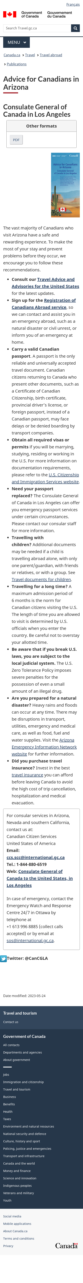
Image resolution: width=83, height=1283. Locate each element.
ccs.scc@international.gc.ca (36, 857)
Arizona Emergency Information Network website (44, 747)
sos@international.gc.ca (30, 940)
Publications (17, 64)
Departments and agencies (22, 1052)
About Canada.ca (15, 1231)
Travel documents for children (41, 579)
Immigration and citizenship (23, 1082)
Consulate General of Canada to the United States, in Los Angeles (40, 878)
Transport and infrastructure (23, 1156)
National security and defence (24, 1134)
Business (9, 1097)
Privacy (8, 1246)
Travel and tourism (16, 1089)
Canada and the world (19, 1163)
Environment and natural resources (28, 1126)
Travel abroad (51, 55)
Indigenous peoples (17, 1186)
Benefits (9, 1104)
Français (73, 4)
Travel (30, 55)
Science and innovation (19, 1178)
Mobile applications (17, 1224)
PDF (16, 140)
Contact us (10, 1022)
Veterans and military (18, 1193)
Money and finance (17, 1171)
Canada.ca (12, 55)
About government (16, 1060)
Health (8, 1112)
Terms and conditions (18, 1238)
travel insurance (27, 775)
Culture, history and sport (21, 1141)
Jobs (6, 1075)
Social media (12, 1216)
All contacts (11, 1045)
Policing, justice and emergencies (27, 1149)
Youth (7, 1200)
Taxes (7, 1119)
